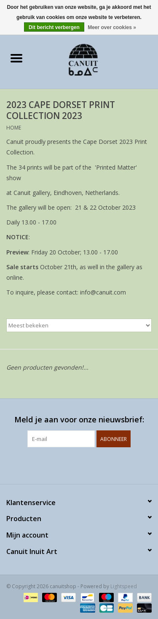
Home (13, 127)
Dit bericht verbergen (54, 27)
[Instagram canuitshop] (87, 464)
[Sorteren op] (79, 325)
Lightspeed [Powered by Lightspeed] (123, 586)
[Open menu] (16, 57)
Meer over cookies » (112, 27)
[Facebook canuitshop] (71, 464)
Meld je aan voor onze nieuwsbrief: (79, 419)
